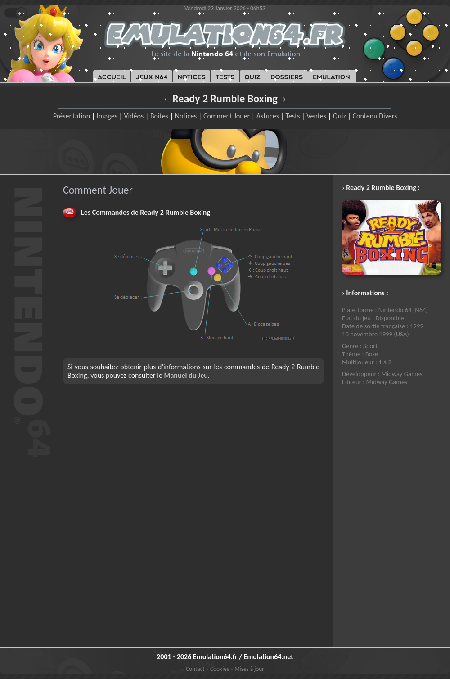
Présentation (71, 116)
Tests (293, 116)
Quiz (339, 116)
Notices (186, 116)
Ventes (316, 116)
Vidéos (134, 116)
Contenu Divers (374, 116)
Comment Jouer (226, 116)
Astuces (267, 116)
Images (107, 116)
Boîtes (159, 116)
